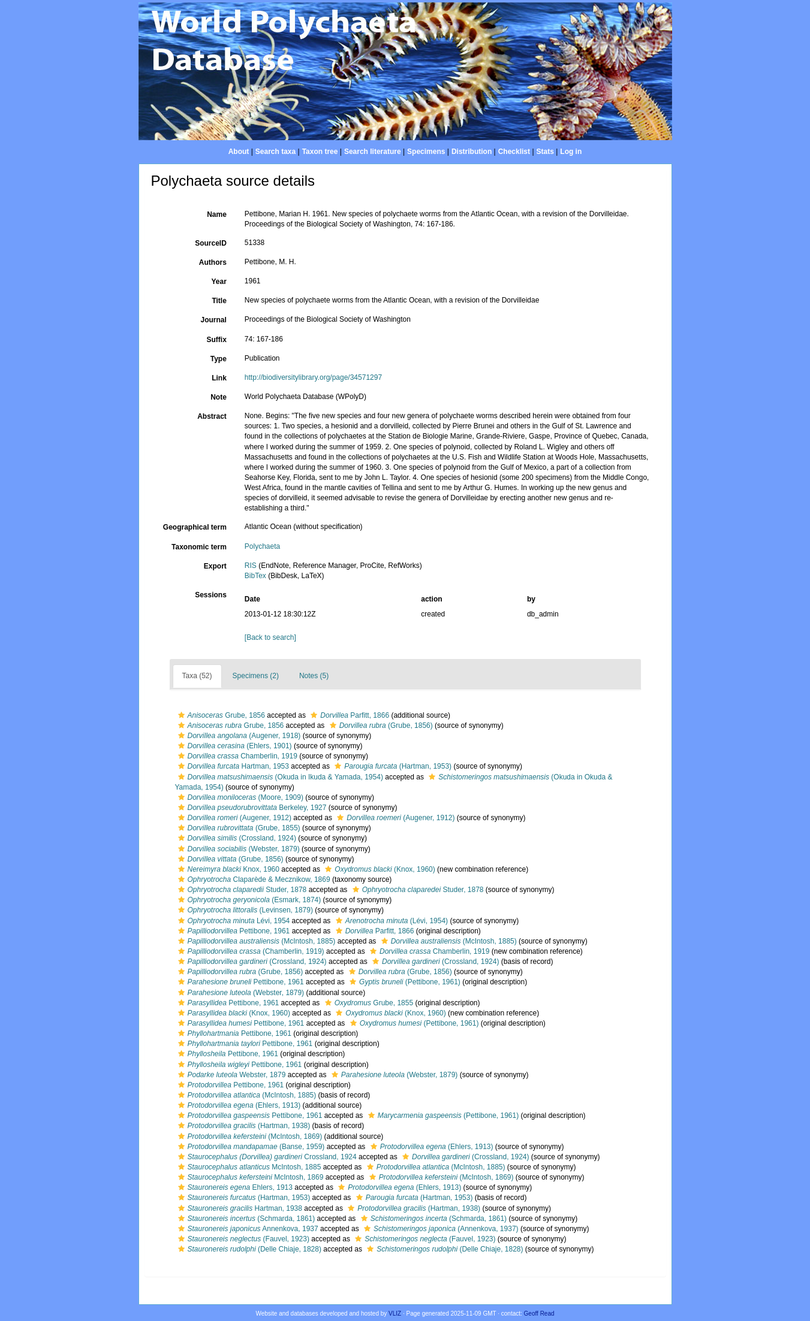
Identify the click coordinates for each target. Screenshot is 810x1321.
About (238, 151)
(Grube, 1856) (380, 725)
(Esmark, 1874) (248, 900)
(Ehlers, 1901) (233, 746)
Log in (571, 151)
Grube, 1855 (367, 1003)
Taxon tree (320, 151)
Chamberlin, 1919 (236, 756)
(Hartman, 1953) (391, 766)
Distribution (471, 151)
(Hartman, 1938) (243, 1126)
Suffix (216, 339)
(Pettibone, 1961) (403, 982)
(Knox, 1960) (378, 869)
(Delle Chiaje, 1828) (248, 1249)
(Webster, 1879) (237, 849)
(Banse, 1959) (250, 1146)
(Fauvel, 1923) (242, 1239)
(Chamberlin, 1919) (249, 951)
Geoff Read (539, 1313)
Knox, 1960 (227, 869)
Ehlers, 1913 (234, 1187)
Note (218, 397)
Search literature (372, 151)
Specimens (426, 151)
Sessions (211, 595)
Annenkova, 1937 (246, 1229)
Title (219, 301)
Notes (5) (314, 676)
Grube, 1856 (220, 715)
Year (218, 281)
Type (218, 359)
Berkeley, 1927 (251, 807)
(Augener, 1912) (233, 818)
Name (217, 214)
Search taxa (275, 151)
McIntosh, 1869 (249, 1177)
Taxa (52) (197, 676)
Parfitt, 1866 (348, 715)
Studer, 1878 (241, 889)
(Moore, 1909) (239, 797)
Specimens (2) (256, 676)
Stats (545, 151)
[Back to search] (270, 637)
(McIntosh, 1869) (249, 1136)
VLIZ (395, 1313)
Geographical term (195, 527)
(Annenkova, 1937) (440, 1229)
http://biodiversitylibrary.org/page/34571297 (313, 377)
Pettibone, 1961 (232, 931)
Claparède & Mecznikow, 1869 (252, 879)
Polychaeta (262, 546)
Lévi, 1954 (232, 921)
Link (219, 378)
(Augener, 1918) (238, 735)
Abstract (212, 416)
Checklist (514, 151)
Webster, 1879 (230, 1075)
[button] (181, 715)
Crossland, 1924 (266, 1157)
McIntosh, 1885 (248, 1167)
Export (215, 566)
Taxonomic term (199, 547)
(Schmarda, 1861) (245, 1218)
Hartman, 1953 (232, 766)
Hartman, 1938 (238, 1208)
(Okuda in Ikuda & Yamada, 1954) (279, 777)
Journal (213, 320)
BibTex (255, 576)
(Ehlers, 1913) (238, 1105)
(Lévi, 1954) (390, 921)
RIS (251, 565)
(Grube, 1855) (237, 828)
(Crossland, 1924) (235, 838)
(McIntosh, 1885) (255, 941)
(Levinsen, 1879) (244, 910)
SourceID (211, 243)
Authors (213, 262)
